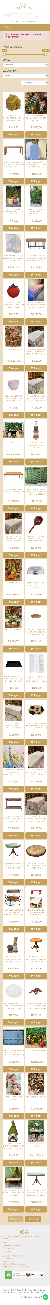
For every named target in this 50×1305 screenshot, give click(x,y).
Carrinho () (29, 21)
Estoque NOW (39, 1297)
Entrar (14, 21)
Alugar (13, 134)
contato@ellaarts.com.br (14, 1256)
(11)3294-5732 (10, 1261)
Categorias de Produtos (12, 1245)
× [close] (44, 34)
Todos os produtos (10, 1248)
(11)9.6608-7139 (11, 1259)
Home (5, 1243)
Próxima (33, 1219)
